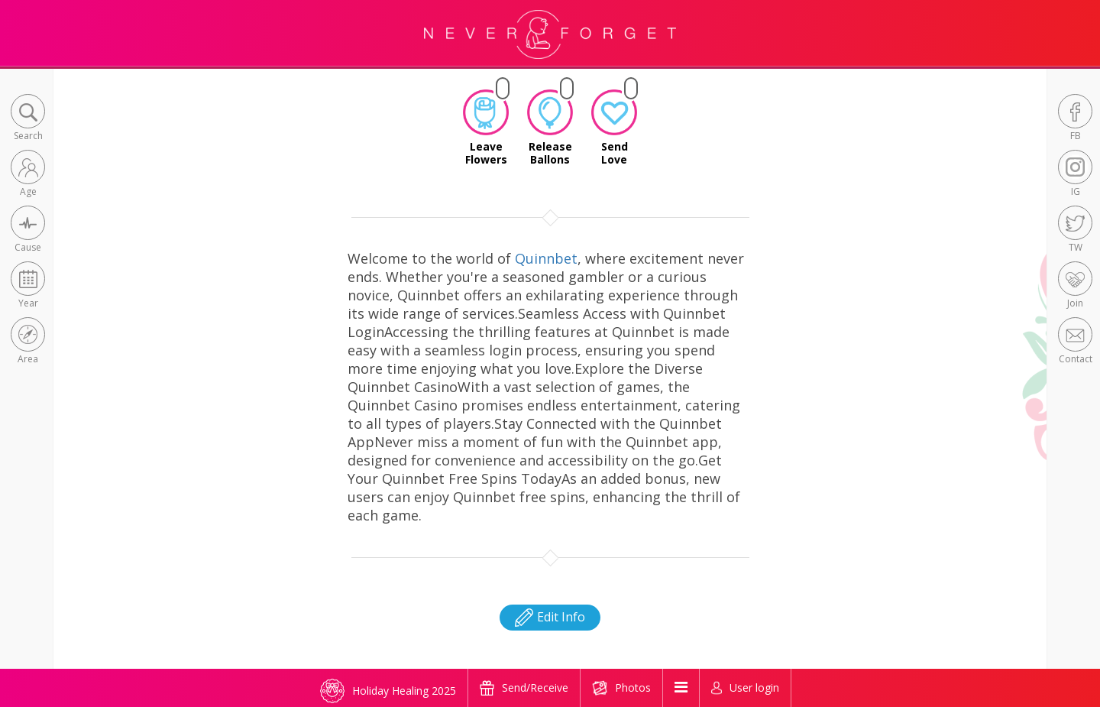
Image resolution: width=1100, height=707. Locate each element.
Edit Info (550, 616)
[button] (28, 119)
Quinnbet (546, 258)
